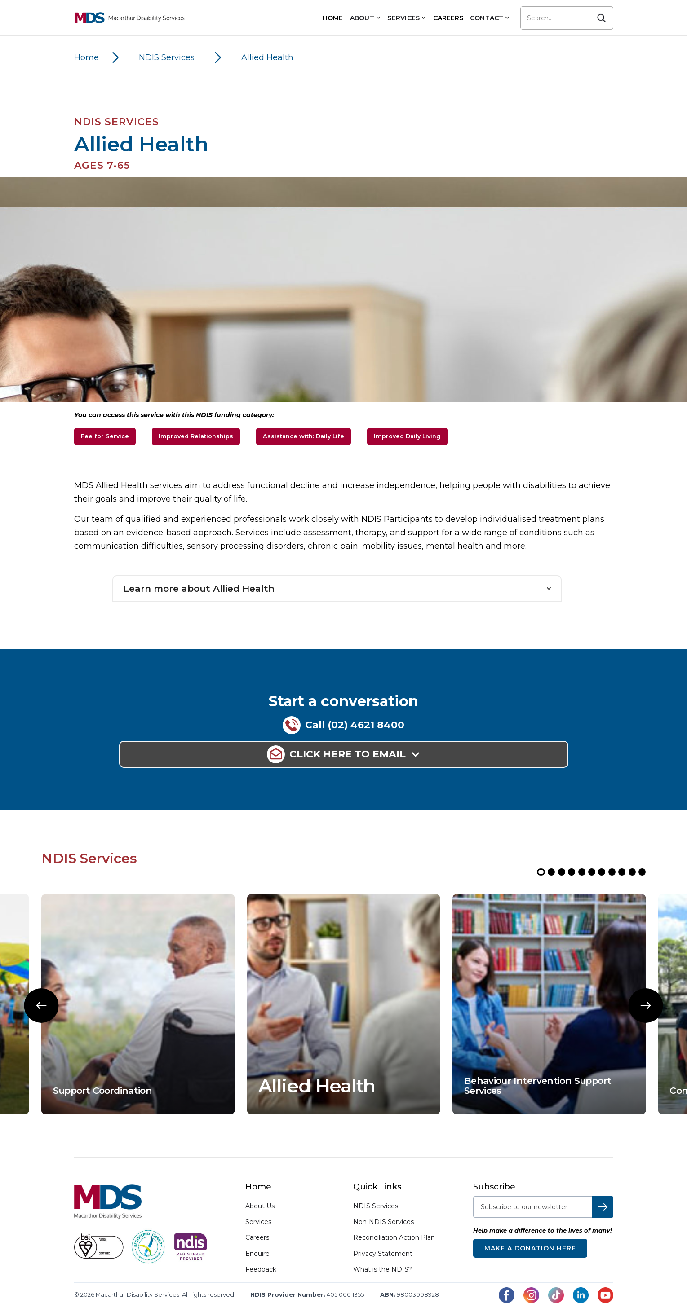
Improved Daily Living (407, 436)
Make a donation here (530, 1248)
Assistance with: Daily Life (303, 436)
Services (258, 1222)
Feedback (260, 1269)
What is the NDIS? (382, 1269)
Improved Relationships (196, 436)
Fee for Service (105, 436)
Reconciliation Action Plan (394, 1237)
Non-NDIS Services (383, 1222)
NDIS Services (375, 1206)
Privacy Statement (382, 1254)
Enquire (257, 1253)
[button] (365, 17)
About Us (260, 1206)
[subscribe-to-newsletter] (532, 1207)
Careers (257, 1237)
